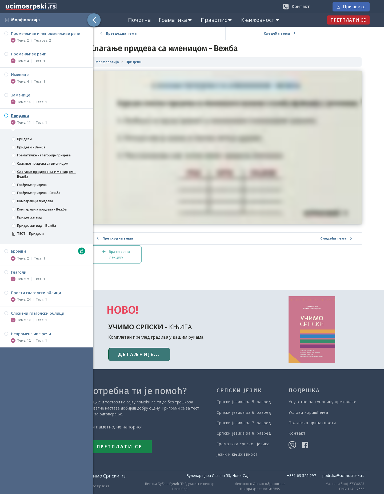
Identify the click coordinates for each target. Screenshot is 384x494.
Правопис (230, 19)
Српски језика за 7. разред (257, 409)
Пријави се (360, 7)
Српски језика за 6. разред (257, 399)
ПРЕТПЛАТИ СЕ (357, 20)
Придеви (159, 62)
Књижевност (273, 19)
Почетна (152, 19)
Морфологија (25, 19)
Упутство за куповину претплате (334, 388)
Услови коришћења (320, 399)
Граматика (189, 19)
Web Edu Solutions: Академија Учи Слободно (238, 486)
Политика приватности (323, 409)
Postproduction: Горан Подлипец (347, 486)
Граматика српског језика (256, 430)
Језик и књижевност (250, 441)
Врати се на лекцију (141, 241)
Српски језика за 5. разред (257, 388)
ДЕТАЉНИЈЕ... (156, 341)
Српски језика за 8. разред (257, 420)
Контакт (308, 420)
